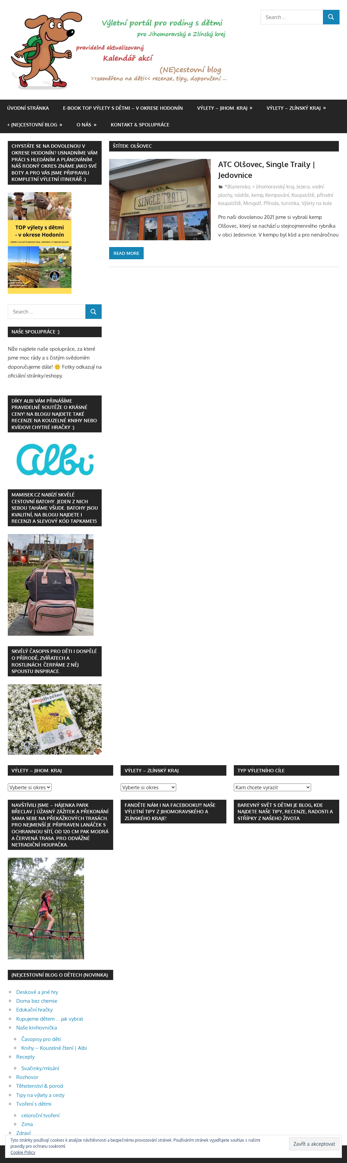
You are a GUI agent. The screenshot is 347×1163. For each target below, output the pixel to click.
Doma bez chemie (36, 1001)
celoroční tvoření (40, 1115)
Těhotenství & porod (39, 1086)
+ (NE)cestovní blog (32, 124)
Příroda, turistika (281, 203)
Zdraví (23, 1133)
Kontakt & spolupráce (140, 124)
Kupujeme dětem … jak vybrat (49, 1019)
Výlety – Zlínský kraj (294, 108)
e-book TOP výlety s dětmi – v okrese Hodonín (123, 108)
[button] (121, 50)
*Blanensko (237, 186)
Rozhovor (27, 1077)
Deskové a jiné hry (37, 992)
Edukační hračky (34, 1009)
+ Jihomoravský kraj (273, 186)
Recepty (25, 1057)
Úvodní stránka (28, 108)
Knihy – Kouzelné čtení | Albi (54, 1048)
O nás (84, 124)
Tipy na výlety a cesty (40, 1095)
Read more (126, 253)
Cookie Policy (23, 1152)
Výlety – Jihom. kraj (222, 108)
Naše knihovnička (36, 1027)
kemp (257, 195)
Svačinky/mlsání (40, 1068)
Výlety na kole (317, 203)
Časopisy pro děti (41, 1039)
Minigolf (252, 203)
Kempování (277, 195)
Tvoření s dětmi (34, 1104)
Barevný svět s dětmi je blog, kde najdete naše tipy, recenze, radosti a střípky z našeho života (285, 811)
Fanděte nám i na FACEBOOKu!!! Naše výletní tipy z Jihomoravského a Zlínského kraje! (170, 811)
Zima (27, 1124)
